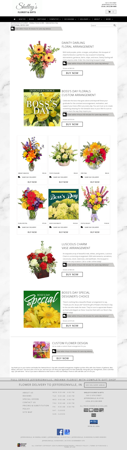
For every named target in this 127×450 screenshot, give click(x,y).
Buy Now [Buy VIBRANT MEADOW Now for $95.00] (32, 182)
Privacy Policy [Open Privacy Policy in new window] (82, 445)
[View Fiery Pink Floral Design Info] (95, 154)
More (109, 19)
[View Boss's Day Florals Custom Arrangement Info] (42, 108)
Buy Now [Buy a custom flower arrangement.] (63, 358)
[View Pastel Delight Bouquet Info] (95, 204)
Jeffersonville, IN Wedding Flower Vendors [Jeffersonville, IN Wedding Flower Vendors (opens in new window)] (89, 437)
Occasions (70, 19)
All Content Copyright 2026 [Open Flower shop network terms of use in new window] (44, 445)
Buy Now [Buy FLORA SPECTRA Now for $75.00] (32, 232)
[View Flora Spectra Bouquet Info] (32, 204)
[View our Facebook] (60, 435)
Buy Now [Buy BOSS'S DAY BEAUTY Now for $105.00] (63, 232)
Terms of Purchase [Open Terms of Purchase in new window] (98, 445)
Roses (31, 19)
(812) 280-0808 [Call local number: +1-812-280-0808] (111, 6)
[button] (111, 12)
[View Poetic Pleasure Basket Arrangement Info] (63, 154)
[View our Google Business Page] (67, 435)
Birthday (42, 19)
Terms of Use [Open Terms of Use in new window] (69, 447)
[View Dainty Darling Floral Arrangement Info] (42, 58)
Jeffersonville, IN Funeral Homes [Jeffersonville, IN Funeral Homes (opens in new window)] (34, 437)
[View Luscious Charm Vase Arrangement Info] (42, 259)
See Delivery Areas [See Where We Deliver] (95, 385)
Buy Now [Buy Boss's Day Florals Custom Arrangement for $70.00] (72, 124)
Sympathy (55, 19)
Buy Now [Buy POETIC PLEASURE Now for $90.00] (63, 182)
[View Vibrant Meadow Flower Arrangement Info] (32, 154)
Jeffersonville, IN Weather (52, 440)
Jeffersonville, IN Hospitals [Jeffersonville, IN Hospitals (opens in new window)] (59, 437)
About (98, 19)
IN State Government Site (75, 440)
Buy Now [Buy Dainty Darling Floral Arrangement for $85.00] (72, 73)
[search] (114, 25)
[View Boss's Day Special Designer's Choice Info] (42, 309)
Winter (22, 19)
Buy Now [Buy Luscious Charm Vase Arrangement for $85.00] (72, 274)
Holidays (85, 19)
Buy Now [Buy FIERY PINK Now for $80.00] (94, 182)
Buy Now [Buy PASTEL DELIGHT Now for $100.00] (94, 232)
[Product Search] (102, 25)
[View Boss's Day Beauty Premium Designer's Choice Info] (63, 204)
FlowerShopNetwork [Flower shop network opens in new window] (65, 445)
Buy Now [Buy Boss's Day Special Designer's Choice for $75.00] (72, 325)
